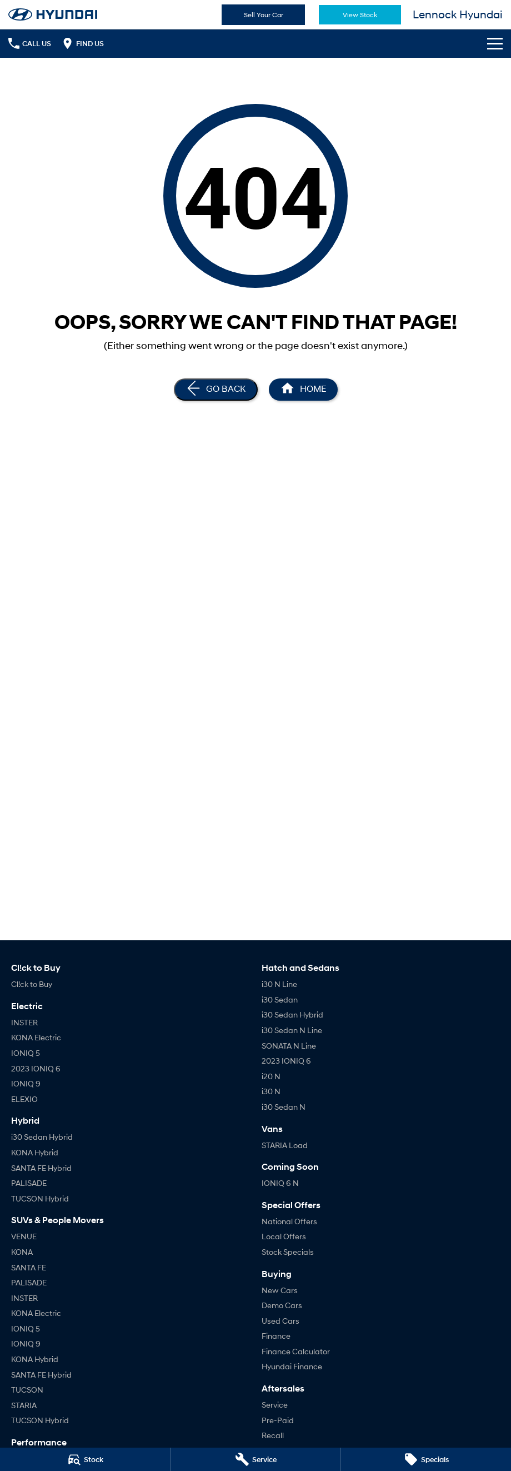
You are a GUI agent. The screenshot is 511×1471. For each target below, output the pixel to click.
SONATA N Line (289, 1045)
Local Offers (284, 1236)
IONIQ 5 (25, 1053)
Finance (276, 1335)
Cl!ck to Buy (31, 984)
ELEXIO (24, 1099)
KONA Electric (36, 1037)
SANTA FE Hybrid (41, 1168)
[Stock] (85, 1459)
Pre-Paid (278, 1420)
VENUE (24, 1236)
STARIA (24, 1405)
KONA (22, 1251)
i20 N (271, 1076)
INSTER (24, 1022)
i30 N (271, 1091)
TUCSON (27, 1389)
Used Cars (280, 1320)
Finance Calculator (296, 1351)
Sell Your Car (263, 15)
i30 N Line (279, 984)
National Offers (289, 1221)
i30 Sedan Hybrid (42, 1136)
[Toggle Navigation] (495, 43)
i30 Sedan (280, 999)
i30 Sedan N (283, 1106)
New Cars (280, 1290)
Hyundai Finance (292, 1366)
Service (275, 1404)
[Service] (255, 1459)
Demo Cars (282, 1305)
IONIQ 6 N (280, 1183)
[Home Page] (303, 389)
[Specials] (426, 1459)
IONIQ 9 (26, 1083)
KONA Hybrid (34, 1152)
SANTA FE (28, 1267)
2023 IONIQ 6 (36, 1068)
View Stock (360, 15)
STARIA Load (285, 1145)
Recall (273, 1435)
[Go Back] (216, 389)
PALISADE (29, 1183)
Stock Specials (288, 1251)
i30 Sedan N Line (292, 1030)
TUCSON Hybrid (40, 1198)
